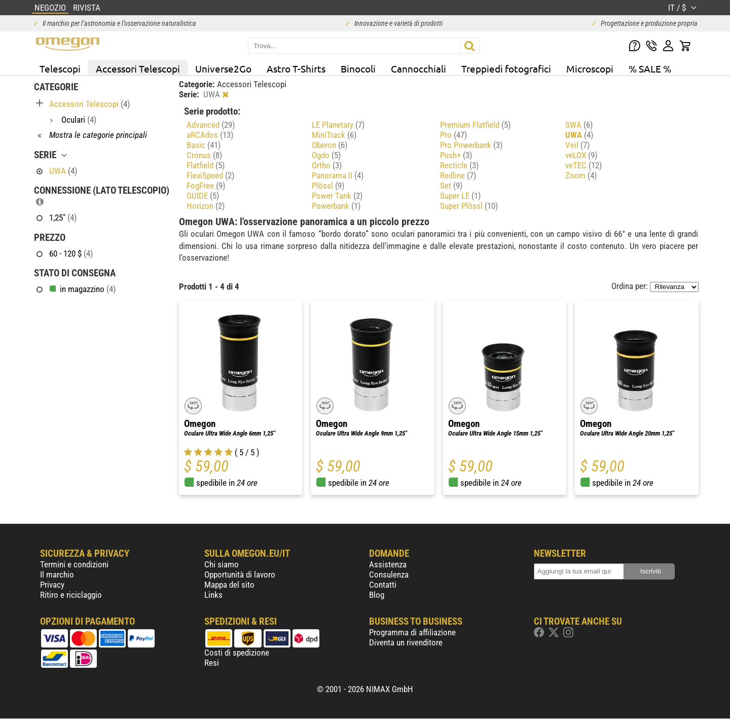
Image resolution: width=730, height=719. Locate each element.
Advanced (211, 125)
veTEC (583, 165)
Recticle (459, 165)
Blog (376, 595)
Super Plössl (469, 206)
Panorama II (337, 175)
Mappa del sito (229, 585)
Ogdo (326, 155)
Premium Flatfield (475, 125)
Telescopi (60, 68)
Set (451, 186)
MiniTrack (334, 135)
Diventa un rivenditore (406, 642)
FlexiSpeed (210, 175)
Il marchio (57, 574)
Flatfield (206, 165)
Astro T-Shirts (296, 68)
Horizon (206, 206)
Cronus (204, 155)
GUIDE (203, 196)
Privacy (52, 585)
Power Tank (337, 196)
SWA (579, 125)
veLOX (581, 155)
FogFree (206, 186)
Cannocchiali (418, 68)
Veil (577, 145)
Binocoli (358, 68)
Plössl (328, 186)
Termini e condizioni (74, 564)
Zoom (581, 175)
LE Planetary (338, 125)
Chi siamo (221, 564)
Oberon (329, 145)
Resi (211, 663)
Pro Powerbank (471, 145)
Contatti (382, 585)
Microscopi (589, 68)
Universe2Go (223, 68)
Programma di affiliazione (412, 632)
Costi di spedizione (236, 653)
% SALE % (650, 68)
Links (213, 595)
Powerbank (336, 206)
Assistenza (388, 564)
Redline (458, 175)
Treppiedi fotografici (506, 68)
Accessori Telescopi (138, 68)
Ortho (327, 165)
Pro (453, 135)
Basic (204, 145)
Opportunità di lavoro (239, 574)
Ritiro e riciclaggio (71, 595)
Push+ (456, 155)
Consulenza (389, 574)
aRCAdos (210, 135)
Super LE (460, 196)
